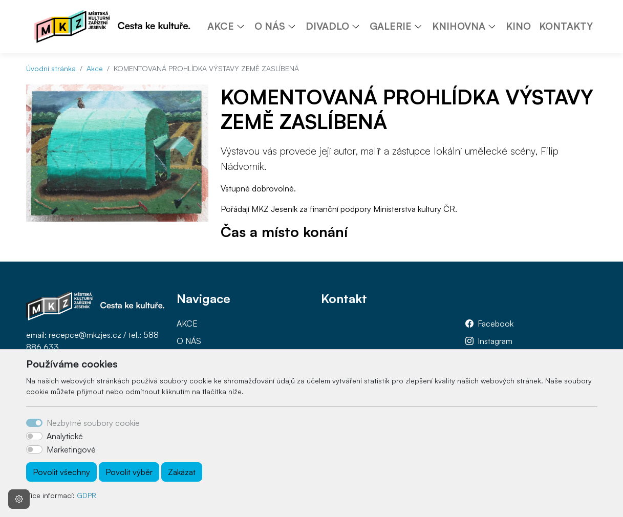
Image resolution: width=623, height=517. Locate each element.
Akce (95, 68)
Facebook (495, 323)
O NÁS (189, 341)
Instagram (495, 341)
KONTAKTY (566, 26)
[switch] (34, 436)
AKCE (187, 323)
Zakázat (182, 472)
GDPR (86, 495)
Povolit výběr (129, 472)
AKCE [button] (220, 26)
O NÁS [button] (269, 26)
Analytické (65, 436)
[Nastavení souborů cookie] (19, 499)
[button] (244, 26)
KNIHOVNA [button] (458, 26)
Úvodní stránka (51, 68)
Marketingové (71, 449)
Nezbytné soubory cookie (93, 423)
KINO (518, 26)
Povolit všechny (61, 472)
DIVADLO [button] (327, 26)
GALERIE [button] (391, 26)
